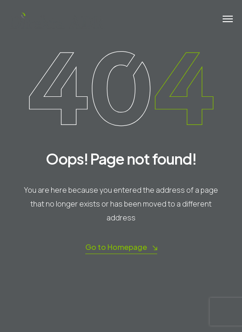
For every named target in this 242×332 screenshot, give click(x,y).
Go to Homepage (121, 247)
